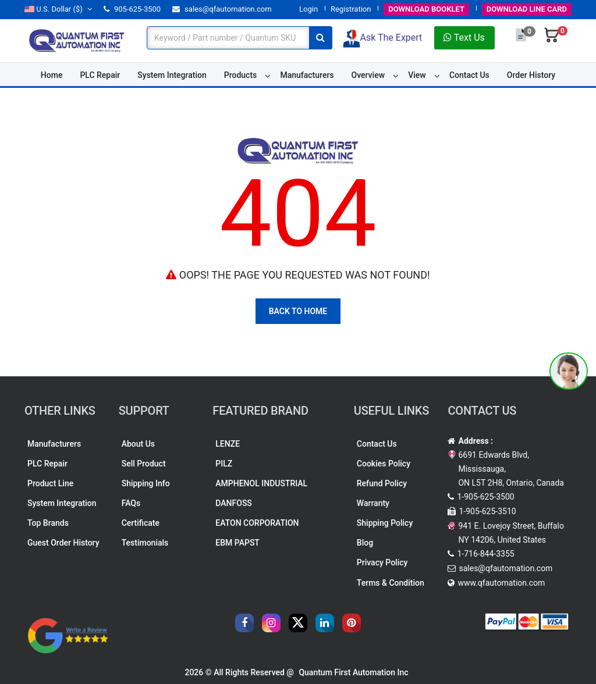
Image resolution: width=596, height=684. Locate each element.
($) (58, 9)
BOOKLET (426, 9)
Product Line (50, 483)
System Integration (171, 75)
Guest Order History (63, 542)
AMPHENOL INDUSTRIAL (261, 483)
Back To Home (298, 311)
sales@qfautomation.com (222, 9)
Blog (365, 542)
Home (52, 75)
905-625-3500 (132, 9)
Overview (368, 75)
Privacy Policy (382, 562)
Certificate (140, 523)
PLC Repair (100, 75)
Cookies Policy (383, 463)
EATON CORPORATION (257, 523)
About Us (138, 443)
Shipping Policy (385, 523)
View (417, 75)
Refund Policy (382, 483)
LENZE (227, 443)
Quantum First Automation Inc (353, 672)
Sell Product (144, 463)
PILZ (223, 463)
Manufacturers (307, 75)
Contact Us (469, 75)
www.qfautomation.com (501, 582)
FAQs (131, 503)
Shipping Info (146, 483)
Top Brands (48, 523)
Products (240, 75)
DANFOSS (233, 503)
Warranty (373, 503)
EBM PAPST (237, 542)
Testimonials (145, 542)
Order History (531, 75)
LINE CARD (527, 9)
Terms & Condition (390, 582)
